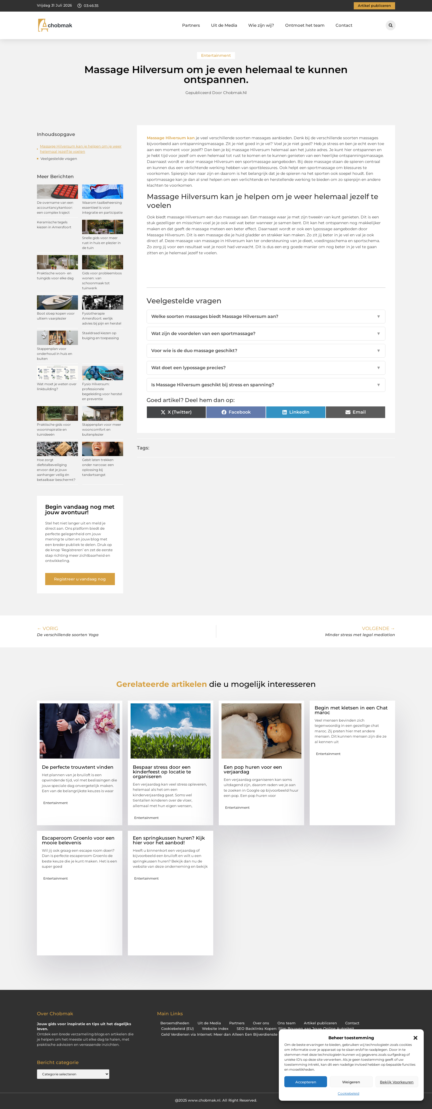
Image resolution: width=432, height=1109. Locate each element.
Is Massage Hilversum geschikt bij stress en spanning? (266, 385)
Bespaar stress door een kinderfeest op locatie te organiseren (162, 771)
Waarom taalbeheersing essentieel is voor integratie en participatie (102, 207)
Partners (191, 25)
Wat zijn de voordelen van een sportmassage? (266, 333)
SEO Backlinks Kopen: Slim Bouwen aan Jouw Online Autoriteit (295, 1029)
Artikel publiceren (320, 1023)
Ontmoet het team (305, 25)
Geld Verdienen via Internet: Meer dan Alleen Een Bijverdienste (219, 1034)
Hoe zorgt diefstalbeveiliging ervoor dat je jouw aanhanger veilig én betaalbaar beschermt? (56, 470)
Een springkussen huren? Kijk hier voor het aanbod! (169, 840)
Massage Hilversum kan (171, 137)
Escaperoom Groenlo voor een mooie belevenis (78, 840)
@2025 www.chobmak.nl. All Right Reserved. (216, 1100)
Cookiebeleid (348, 1093)
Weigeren (351, 1082)
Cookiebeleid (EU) (177, 1029)
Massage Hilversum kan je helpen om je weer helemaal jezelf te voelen (80, 149)
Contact (344, 25)
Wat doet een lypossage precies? (266, 368)
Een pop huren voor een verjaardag (253, 769)
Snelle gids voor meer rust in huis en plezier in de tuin (101, 243)
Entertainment (216, 55)
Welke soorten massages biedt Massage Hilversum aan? (266, 316)
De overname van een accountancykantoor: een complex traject (55, 207)
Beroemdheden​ (174, 1023)
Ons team (286, 1023)
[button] (415, 1038)
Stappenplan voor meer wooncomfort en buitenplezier (101, 429)
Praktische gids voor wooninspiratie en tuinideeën (54, 429)
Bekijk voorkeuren (397, 1082)
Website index (215, 1029)
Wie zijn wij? (261, 25)
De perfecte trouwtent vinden (78, 767)
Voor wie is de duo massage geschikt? (266, 350)
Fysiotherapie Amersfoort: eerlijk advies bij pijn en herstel (101, 318)
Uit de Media (224, 25)
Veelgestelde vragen (58, 158)
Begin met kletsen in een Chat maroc (351, 710)
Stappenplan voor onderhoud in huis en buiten (54, 354)
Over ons (261, 1023)
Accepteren (305, 1082)
